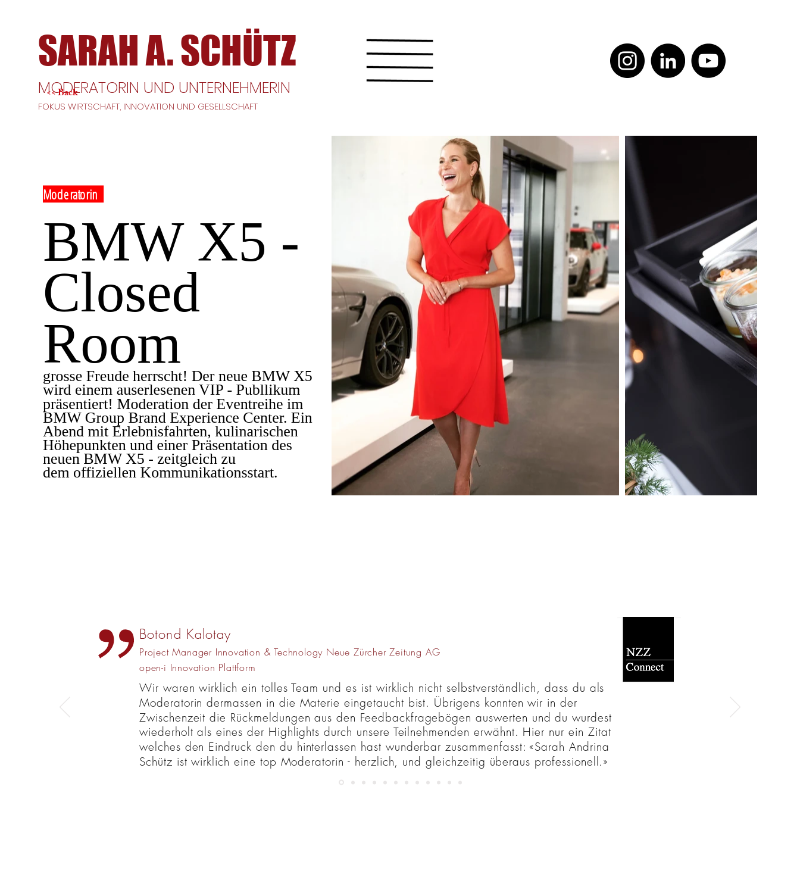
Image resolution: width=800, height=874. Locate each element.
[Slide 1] (417, 782)
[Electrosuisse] (438, 782)
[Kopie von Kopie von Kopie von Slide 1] (396, 782)
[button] (399, 60)
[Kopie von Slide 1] (428, 782)
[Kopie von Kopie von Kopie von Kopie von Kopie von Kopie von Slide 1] (374, 782)
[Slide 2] (460, 782)
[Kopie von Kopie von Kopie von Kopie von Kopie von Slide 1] (363, 782)
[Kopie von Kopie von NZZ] (385, 782)
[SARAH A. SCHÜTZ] (167, 50)
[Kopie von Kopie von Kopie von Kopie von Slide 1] (353, 782)
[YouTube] (708, 60)
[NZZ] (341, 782)
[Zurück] (65, 708)
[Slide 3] (406, 782)
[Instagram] (627, 60)
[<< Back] (88, 94)
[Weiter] (735, 708)
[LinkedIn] (668, 60)
